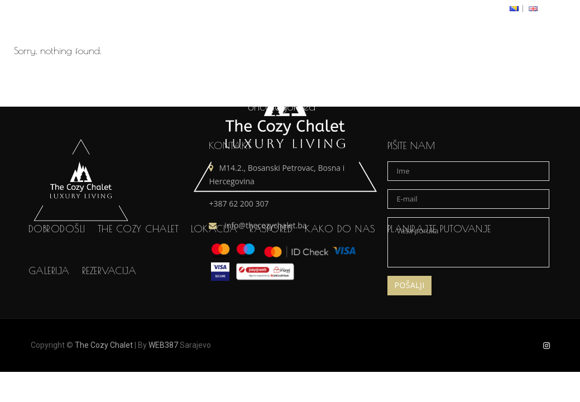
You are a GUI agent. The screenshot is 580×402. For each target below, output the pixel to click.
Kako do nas (340, 259)
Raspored (271, 259)
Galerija (49, 301)
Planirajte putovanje (439, 259)
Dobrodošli (56, 259)
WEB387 (163, 345)
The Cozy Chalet (138, 259)
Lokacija (214, 259)
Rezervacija (109, 301)
